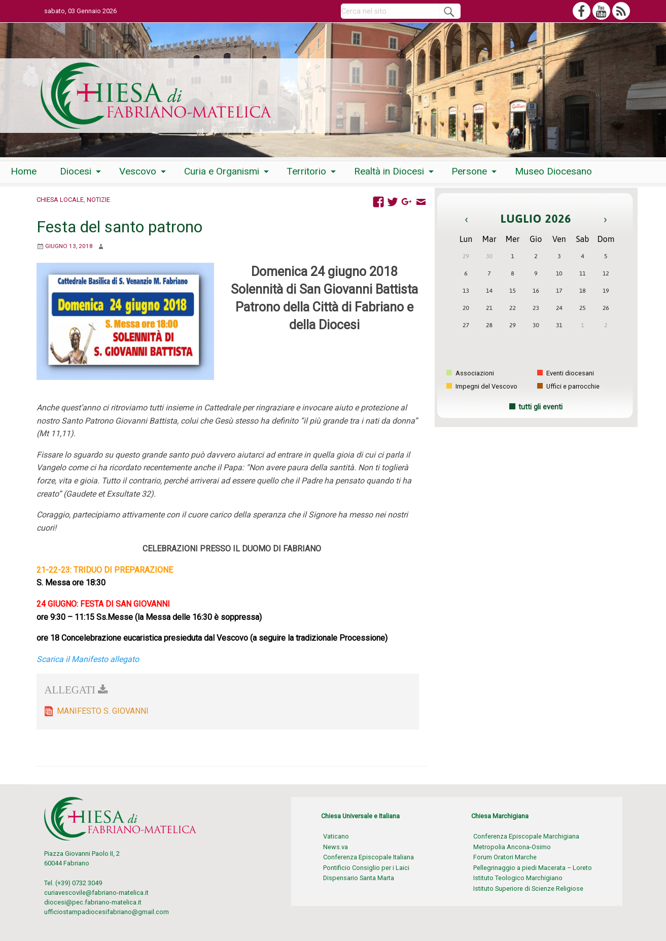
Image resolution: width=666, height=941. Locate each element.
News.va (335, 847)
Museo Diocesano (553, 171)
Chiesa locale (60, 199)
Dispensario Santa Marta (358, 878)
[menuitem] (23, 171)
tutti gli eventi (540, 407)
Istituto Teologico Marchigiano (518, 878)
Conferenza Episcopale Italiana (368, 857)
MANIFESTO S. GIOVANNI (103, 711)
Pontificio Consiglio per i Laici (366, 868)
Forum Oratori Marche (505, 857)
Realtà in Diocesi (389, 171)
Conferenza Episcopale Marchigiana (526, 836)
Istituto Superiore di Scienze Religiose (528, 888)
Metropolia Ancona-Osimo (512, 847)
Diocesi (75, 171)
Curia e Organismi (221, 171)
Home (24, 171)
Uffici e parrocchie (568, 386)
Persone (469, 171)
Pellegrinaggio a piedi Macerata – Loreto (532, 868)
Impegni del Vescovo (481, 386)
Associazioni (470, 373)
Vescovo (137, 171)
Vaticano (336, 836)
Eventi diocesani (565, 373)
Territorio (306, 171)
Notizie (98, 199)
